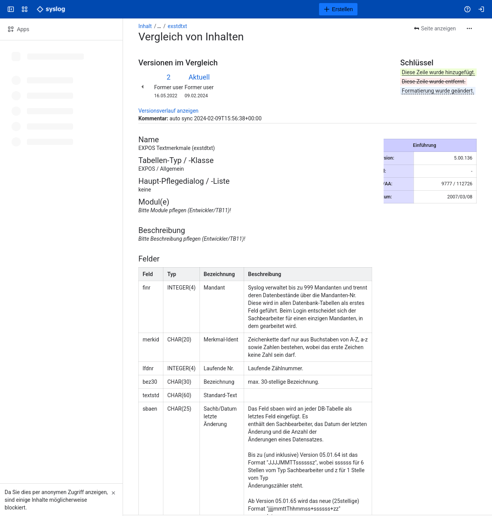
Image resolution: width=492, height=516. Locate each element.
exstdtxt (177, 26)
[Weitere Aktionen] (469, 28)
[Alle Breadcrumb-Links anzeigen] (159, 26)
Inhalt (145, 26)
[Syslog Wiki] (51, 9)
